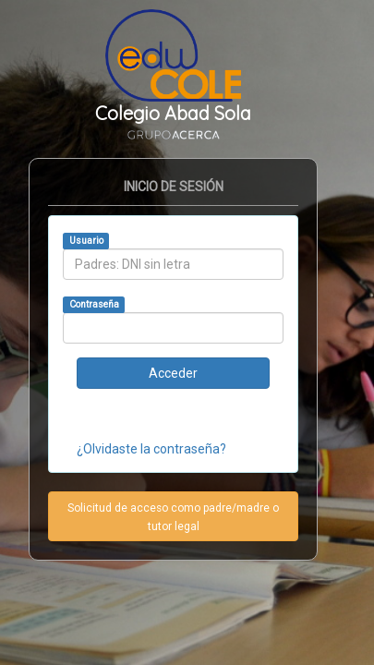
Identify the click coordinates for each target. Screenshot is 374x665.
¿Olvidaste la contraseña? (151, 448)
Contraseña (94, 304)
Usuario (86, 241)
